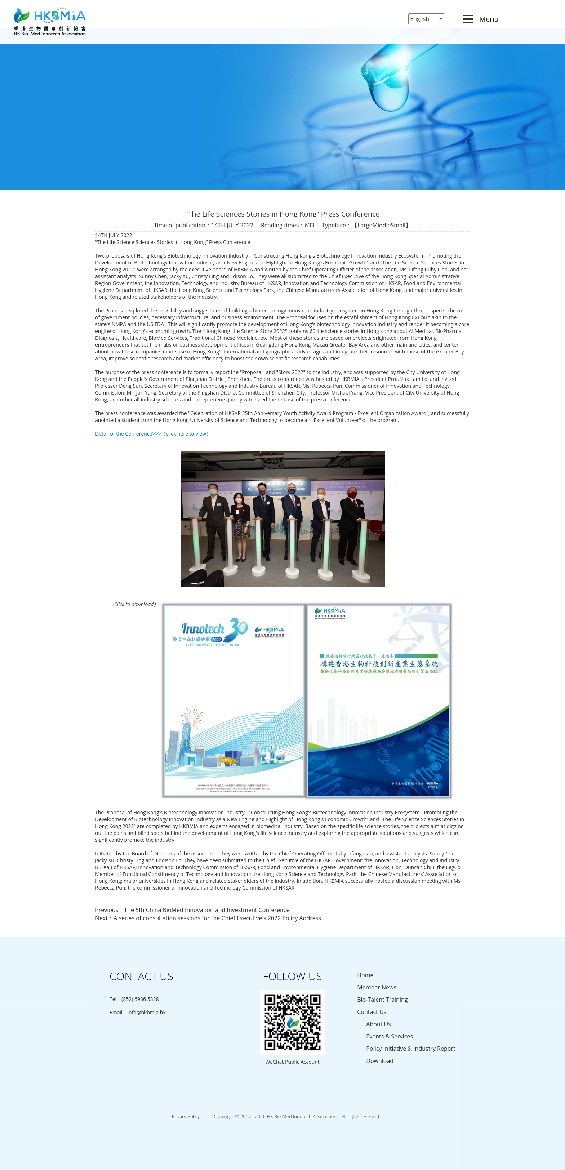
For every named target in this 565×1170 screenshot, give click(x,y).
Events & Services (389, 1036)
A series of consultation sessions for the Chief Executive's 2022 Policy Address (217, 918)
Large (364, 225)
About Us (378, 1024)
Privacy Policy (186, 1116)
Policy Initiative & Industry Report (410, 1049)
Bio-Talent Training (382, 1000)
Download (379, 1061)
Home (365, 975)
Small (398, 225)
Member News (376, 987)
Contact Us (371, 1012)
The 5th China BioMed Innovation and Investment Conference (206, 910)
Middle (382, 225)
